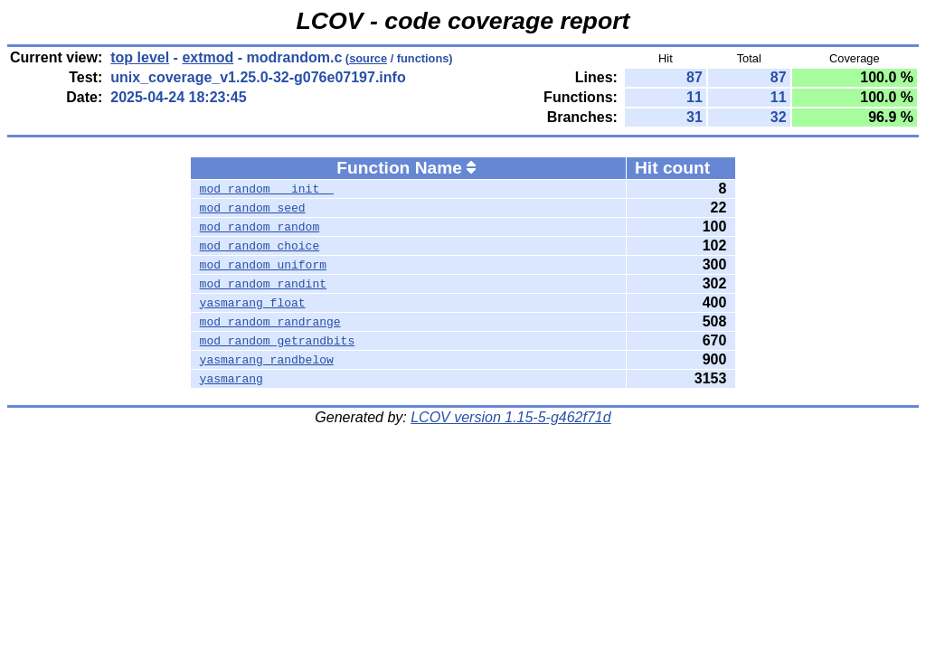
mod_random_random (260, 227)
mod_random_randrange (270, 322)
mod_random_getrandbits (277, 341)
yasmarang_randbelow (267, 360)
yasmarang (231, 379)
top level (139, 57)
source (368, 58)
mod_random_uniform (263, 265)
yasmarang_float (253, 303)
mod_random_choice (260, 246)
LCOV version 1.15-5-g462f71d (510, 417)
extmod (207, 57)
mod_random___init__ (267, 189)
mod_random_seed (253, 208)
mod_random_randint (263, 284)
